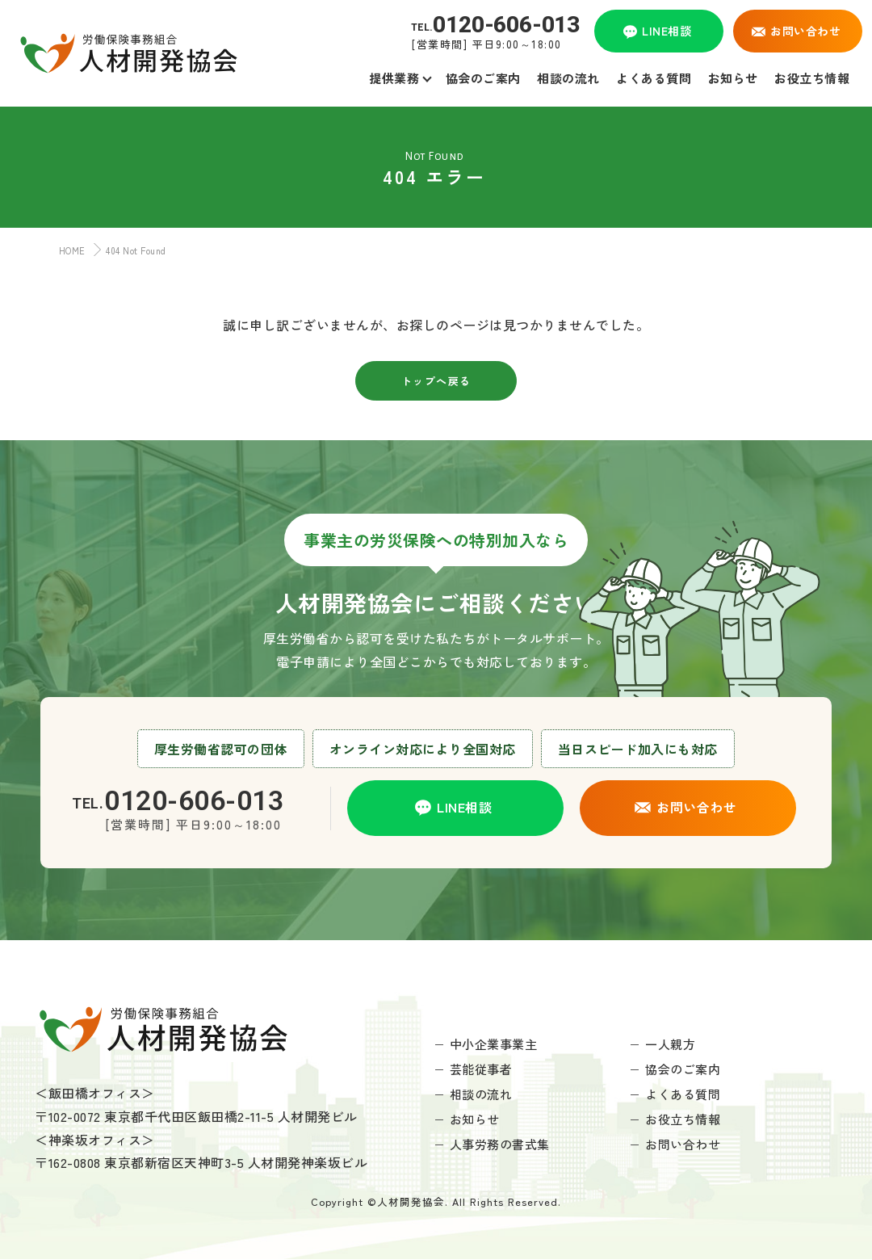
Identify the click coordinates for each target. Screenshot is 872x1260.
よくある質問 (682, 1094)
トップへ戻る (436, 380)
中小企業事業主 (494, 1043)
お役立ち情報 (682, 1119)
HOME (69, 250)
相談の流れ (481, 1094)
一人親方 (670, 1043)
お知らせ (475, 1119)
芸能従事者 (481, 1068)
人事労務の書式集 (500, 1144)
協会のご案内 (682, 1068)
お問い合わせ (682, 1144)
